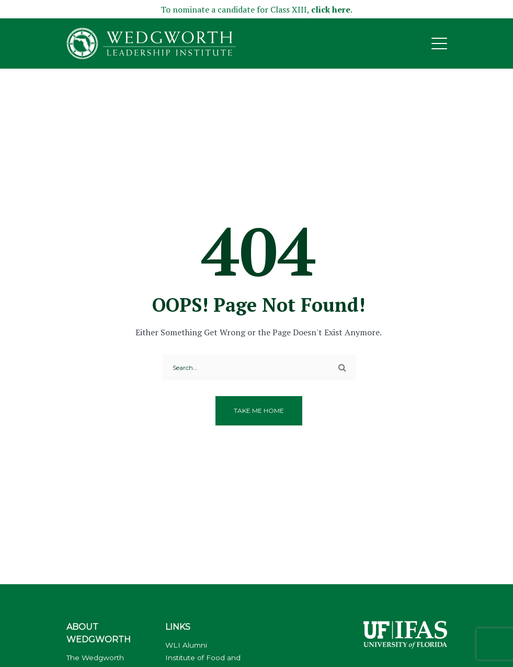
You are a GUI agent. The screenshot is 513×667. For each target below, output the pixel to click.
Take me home (259, 410)
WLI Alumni (186, 645)
